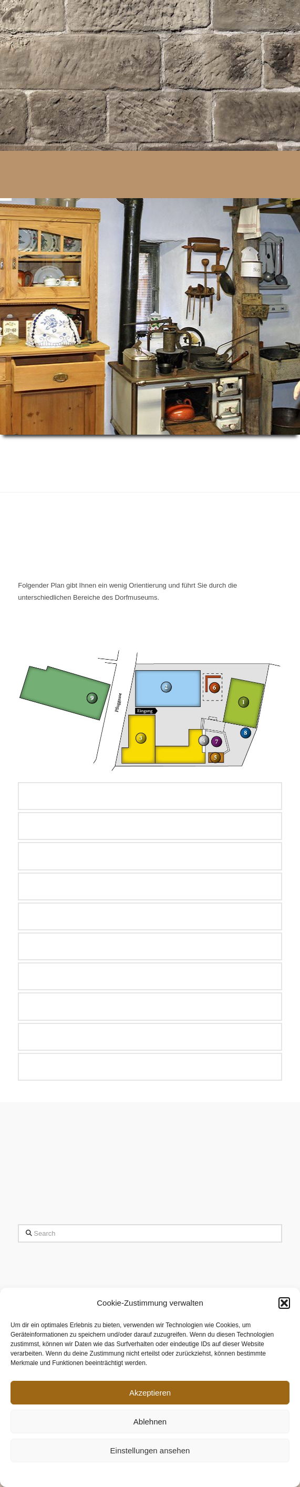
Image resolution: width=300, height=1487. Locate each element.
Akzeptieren (150, 1392)
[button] (284, 1303)
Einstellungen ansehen (150, 1450)
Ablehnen (150, 1421)
